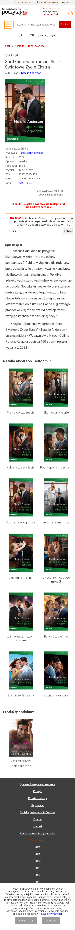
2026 (37, 847)
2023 (37, 867)
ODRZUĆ (51, 920)
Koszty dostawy (37, 798)
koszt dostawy (23, 2)
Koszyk (37, 791)
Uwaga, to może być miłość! (56, 579)
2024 (37, 861)
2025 (37, 854)
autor (43, 35)
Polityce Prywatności (50, 913)
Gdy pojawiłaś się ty (20, 695)
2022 (37, 874)
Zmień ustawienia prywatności (37, 833)
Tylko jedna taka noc (20, 578)
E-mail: (13, 231)
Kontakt (37, 826)
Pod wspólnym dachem (56, 467)
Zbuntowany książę (56, 412)
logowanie (67, 2)
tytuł (53, 35)
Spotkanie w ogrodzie (20, 522)
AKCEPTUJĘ (26, 920)
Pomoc (37, 819)
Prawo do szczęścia (20, 412)
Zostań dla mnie (20, 766)
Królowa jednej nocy (56, 522)
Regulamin (37, 805)
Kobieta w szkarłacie (21, 467)
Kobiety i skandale (56, 695)
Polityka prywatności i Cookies (37, 812)
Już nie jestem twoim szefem (20, 638)
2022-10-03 (25, 182)
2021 (37, 881)
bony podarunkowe (47, 2)
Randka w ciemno (56, 636)
